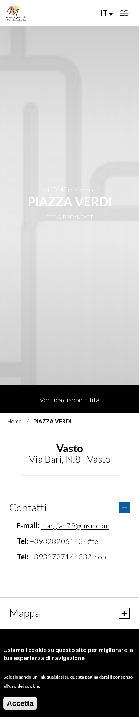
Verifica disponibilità (69, 400)
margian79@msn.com (75, 525)
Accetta (20, 703)
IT (106, 12)
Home (14, 421)
